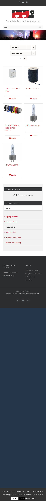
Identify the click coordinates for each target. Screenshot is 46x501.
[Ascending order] (34, 47)
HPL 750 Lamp (32, 125)
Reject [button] (22, 498)
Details (13, 99)
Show (17, 53)
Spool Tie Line (32, 88)
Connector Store (11, 222)
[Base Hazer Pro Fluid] (12, 76)
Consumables (10, 227)
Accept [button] (15, 498)
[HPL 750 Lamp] (33, 113)
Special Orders (11, 232)
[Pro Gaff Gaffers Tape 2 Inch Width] (12, 113)
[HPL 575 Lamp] (12, 152)
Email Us (11, 276)
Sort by (15, 47)
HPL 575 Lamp (11, 165)
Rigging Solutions (12, 217)
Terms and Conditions (13, 237)
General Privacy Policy (13, 242)
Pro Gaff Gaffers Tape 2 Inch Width (12, 128)
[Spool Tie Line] (33, 76)
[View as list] (25, 58)
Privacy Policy (36, 293)
